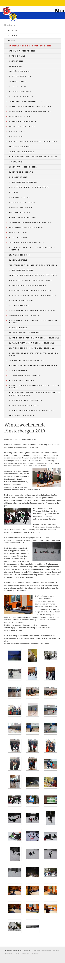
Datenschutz (35, 953)
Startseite (37, 950)
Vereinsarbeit (46, 950)
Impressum (25, 953)
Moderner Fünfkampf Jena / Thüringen (17, 950)
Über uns (17, 953)
